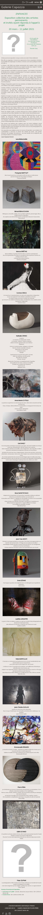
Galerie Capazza (13, 7)
